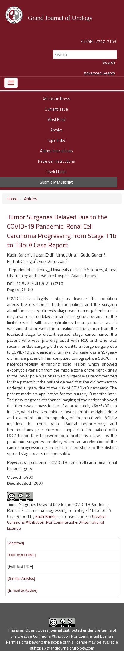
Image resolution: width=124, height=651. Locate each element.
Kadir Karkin (46, 516)
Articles (30, 198)
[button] (16, 543)
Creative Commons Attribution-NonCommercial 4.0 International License (57, 522)
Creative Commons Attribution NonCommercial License (66, 636)
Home (12, 198)
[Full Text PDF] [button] (20, 566)
